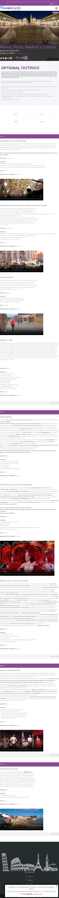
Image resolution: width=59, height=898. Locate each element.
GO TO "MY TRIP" (30, 1)
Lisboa (42, 120)
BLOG (37, 1)
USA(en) (55, 3)
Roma (15, 112)
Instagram (29, 874)
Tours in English (45, 3)
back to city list (55, 400)
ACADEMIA (42, 1)
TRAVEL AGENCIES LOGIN (52, 1)
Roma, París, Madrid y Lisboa (28, 47)
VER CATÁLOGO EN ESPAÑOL (18, 1)
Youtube (29, 881)
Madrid (16, 120)
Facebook (29, 870)
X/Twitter (29, 877)
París (42, 112)
